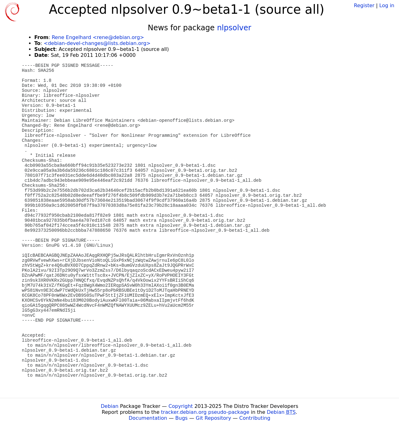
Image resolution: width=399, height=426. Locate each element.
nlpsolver (234, 27)
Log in (386, 5)
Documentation (148, 418)
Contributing (255, 418)
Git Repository (213, 418)
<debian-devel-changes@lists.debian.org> (97, 43)
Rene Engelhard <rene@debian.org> (98, 37)
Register (364, 5)
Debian (109, 406)
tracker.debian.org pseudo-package (205, 412)
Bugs (181, 418)
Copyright (180, 406)
